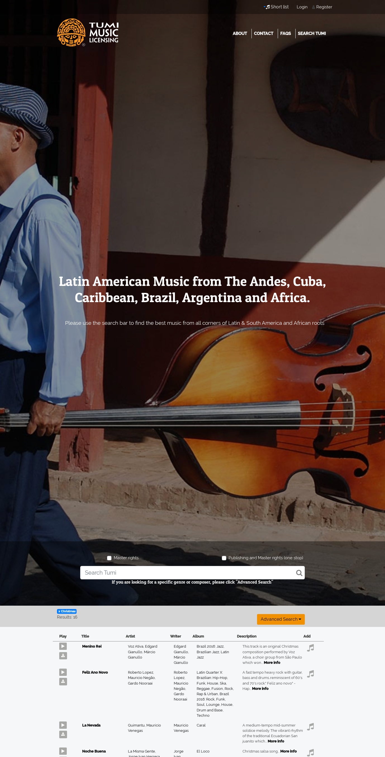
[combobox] (192, 572)
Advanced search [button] (281, 619)
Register (324, 7)
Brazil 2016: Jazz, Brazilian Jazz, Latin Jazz (213, 651)
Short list (277, 7)
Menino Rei (91, 646)
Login (302, 7)
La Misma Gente (142, 751)
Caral (201, 725)
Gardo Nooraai (140, 683)
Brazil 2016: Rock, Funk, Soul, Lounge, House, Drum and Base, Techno (215, 705)
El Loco (203, 751)
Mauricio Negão (142, 678)
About (240, 33)
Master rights (126, 557)
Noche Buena (94, 751)
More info (272, 662)
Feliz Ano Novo (95, 672)
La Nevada (91, 725)
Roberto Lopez (141, 672)
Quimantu (137, 725)
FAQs (285, 33)
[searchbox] (192, 572)
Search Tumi (312, 33)
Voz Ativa (136, 646)
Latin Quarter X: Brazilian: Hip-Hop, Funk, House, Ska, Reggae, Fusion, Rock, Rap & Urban (215, 683)
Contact (263, 33)
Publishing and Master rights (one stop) (266, 557)
